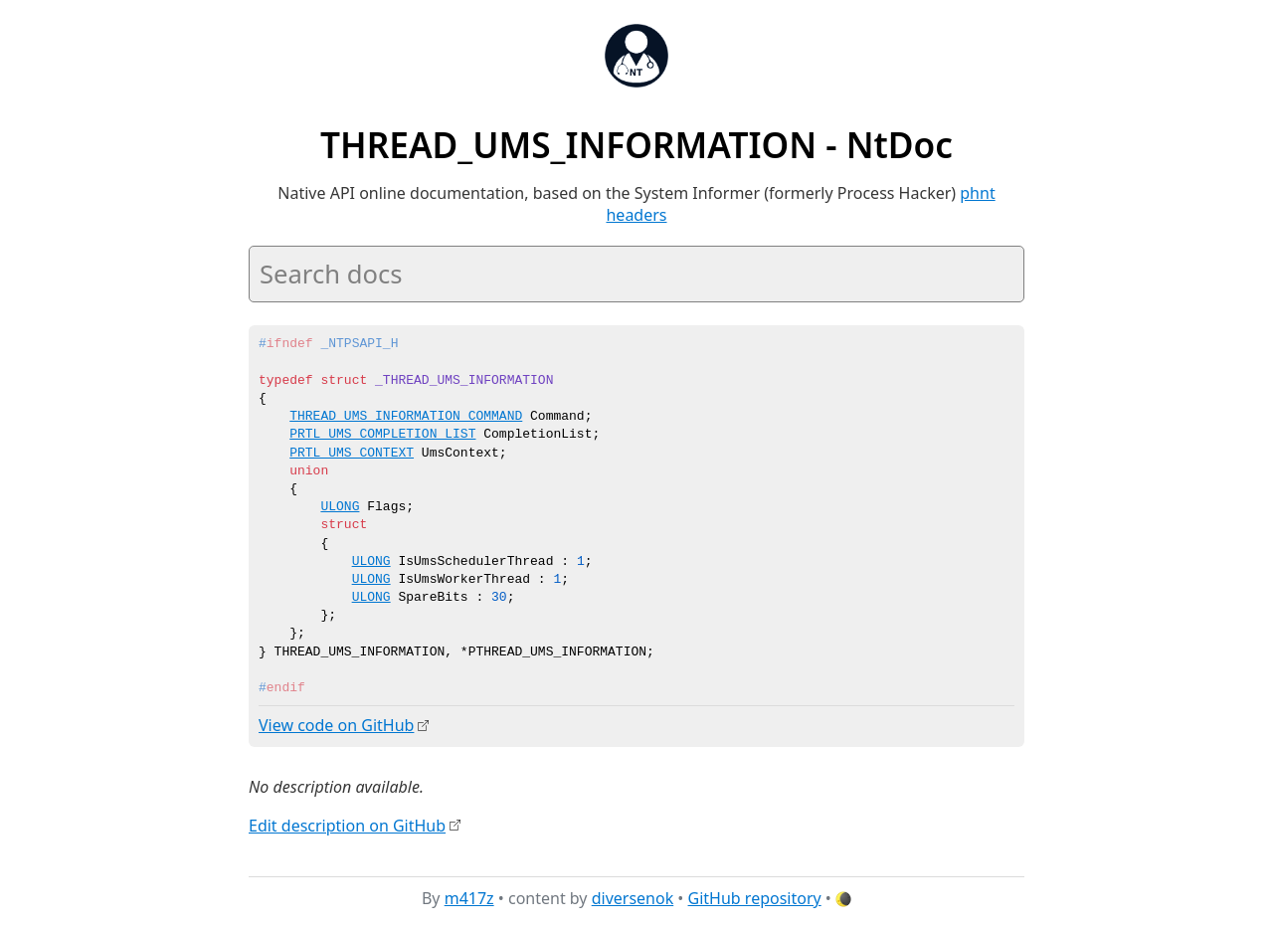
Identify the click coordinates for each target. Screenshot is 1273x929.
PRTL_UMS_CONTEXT (351, 454)
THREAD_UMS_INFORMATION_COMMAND (405, 417)
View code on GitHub (336, 725)
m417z (469, 898)
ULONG (339, 507)
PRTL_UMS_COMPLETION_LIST (382, 435)
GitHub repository (754, 898)
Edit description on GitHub (347, 825)
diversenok (633, 898)
